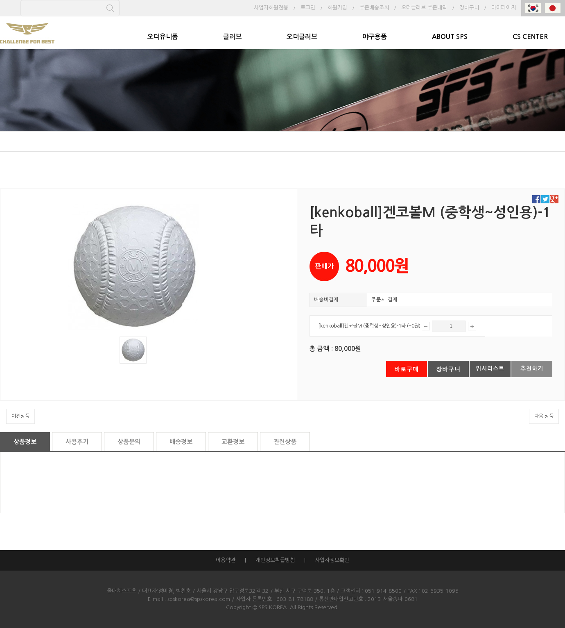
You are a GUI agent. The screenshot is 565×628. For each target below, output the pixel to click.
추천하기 (531, 368)
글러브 (232, 37)
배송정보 (181, 442)
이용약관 (225, 560)
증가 (472, 326)
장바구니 (469, 7)
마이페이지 (503, 7)
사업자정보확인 (332, 560)
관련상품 (284, 442)
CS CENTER (530, 37)
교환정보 (232, 442)
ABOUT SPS (450, 37)
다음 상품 (544, 416)
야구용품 (374, 37)
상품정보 (25, 442)
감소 (426, 326)
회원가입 (337, 7)
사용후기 (77, 442)
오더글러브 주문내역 (424, 7)
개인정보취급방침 (275, 560)
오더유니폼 (162, 37)
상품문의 (129, 442)
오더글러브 (302, 37)
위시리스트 (490, 368)
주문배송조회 (374, 7)
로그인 (308, 7)
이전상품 (20, 416)
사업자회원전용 (271, 7)
